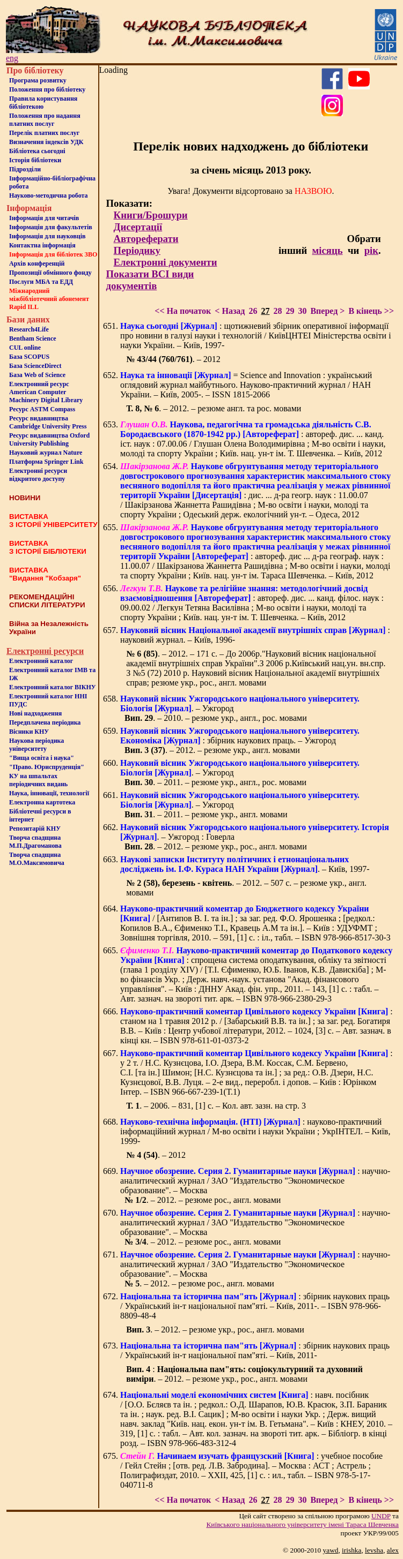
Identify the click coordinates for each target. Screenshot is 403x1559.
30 (302, 310)
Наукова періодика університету (36, 744)
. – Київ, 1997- (245, 864)
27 (265, 310)
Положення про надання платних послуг (44, 119)
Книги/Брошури (151, 215)
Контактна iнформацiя (42, 245)
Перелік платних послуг (44, 133)
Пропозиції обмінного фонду (50, 272)
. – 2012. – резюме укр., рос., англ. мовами (215, 1329)
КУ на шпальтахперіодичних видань (38, 780)
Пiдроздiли (25, 169)
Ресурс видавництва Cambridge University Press (47, 422)
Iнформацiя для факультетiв (50, 227)
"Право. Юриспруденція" (46, 767)
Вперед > (327, 310)
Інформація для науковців (47, 236)
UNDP (381, 1516)
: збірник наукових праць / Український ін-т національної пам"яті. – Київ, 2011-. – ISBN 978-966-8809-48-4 (255, 1306)
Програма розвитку (38, 80)
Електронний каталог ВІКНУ (52, 687)
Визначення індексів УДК (46, 142)
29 (289, 310)
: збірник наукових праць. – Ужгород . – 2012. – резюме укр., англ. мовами (240, 740)
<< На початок (183, 310)
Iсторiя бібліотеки (35, 160)
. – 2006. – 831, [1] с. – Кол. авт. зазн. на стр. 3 (216, 1105)
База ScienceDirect (35, 366)
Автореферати (146, 238)
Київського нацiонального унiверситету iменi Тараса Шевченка (302, 1524)
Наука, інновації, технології (49, 793)
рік (371, 250)
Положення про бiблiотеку (47, 89)
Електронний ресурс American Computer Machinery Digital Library (46, 392)
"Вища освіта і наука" (41, 758)
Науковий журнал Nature (45, 452)
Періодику (137, 250)
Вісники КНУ (29, 731)
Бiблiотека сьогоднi (37, 151)
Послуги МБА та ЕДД (41, 281)
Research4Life (29, 329)
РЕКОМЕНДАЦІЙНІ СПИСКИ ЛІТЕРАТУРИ (47, 601)
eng (12, 58)
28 (277, 310)
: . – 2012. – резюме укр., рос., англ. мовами (244, 1374)
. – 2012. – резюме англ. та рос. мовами (213, 408)
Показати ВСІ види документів (150, 279)
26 (252, 310)
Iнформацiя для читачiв (44, 218)
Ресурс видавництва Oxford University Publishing (49, 439)
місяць (327, 250)
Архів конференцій (37, 263)
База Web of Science (37, 375)
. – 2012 (173, 359)
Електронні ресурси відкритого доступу (38, 475)
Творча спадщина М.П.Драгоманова (35, 841)
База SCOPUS (29, 356)
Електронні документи (165, 262)
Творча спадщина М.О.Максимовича (36, 859)
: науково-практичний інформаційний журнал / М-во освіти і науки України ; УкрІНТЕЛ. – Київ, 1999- (255, 1131)
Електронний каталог (41, 661)
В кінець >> (371, 310)
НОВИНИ (24, 498)
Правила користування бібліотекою (43, 102)
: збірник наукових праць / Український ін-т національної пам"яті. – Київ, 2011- (255, 1350)
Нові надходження (35, 713)
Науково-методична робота (48, 195)
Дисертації (138, 226)
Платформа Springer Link (46, 461)
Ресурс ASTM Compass (42, 409)
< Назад (230, 310)
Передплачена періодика (44, 722)
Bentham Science (32, 338)
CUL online (25, 347)
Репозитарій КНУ (35, 828)
